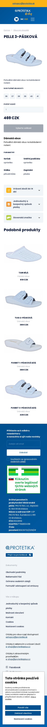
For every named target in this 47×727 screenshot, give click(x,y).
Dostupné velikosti (13, 89)
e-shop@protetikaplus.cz (18, 646)
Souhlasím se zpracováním (24, 460)
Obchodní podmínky (16, 572)
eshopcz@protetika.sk (24, 3)
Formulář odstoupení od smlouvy (22, 586)
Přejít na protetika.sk (19, 554)
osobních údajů (18, 461)
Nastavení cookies (15, 626)
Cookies (10, 622)
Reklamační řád (13, 576)
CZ (26, 19)
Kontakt (10, 617)
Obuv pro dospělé (21, 30)
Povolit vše (23, 707)
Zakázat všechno (23, 713)
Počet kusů (9, 104)
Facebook (13, 667)
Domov (7, 30)
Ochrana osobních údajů (18, 581)
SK (22, 19)
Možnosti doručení (15, 612)
